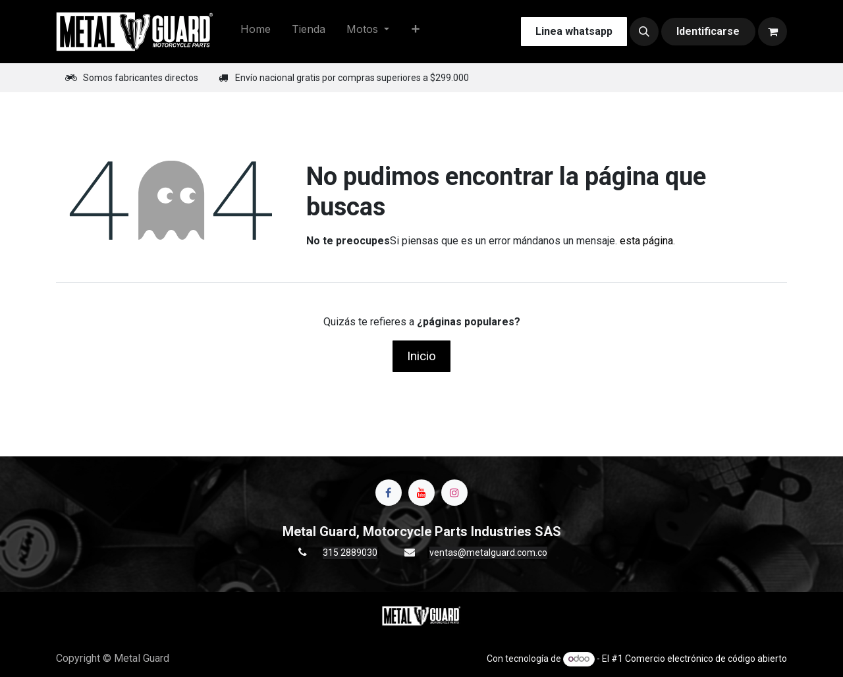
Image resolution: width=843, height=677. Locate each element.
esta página (646, 240)
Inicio (421, 356)
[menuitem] (255, 32)
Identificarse (708, 31)
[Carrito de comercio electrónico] (772, 31)
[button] (644, 31)
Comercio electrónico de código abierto (706, 658)
